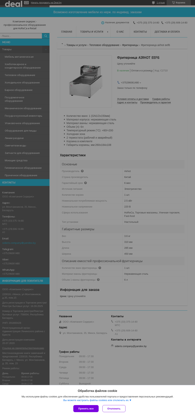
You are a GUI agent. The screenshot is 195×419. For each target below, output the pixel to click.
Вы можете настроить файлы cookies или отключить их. (96, 400)
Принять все (86, 408)
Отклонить (114, 408)
